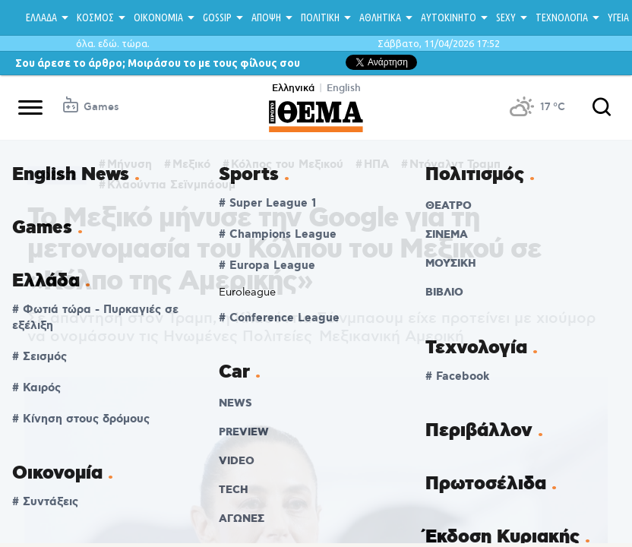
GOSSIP (217, 17)
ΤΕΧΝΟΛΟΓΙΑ (562, 17)
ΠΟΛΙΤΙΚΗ (320, 17)
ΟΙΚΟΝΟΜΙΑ (158, 17)
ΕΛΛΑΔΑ (41, 17)
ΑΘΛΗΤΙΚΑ (380, 17)
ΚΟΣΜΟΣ (95, 17)
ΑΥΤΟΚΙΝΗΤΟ (448, 17)
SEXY (506, 17)
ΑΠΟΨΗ (266, 17)
